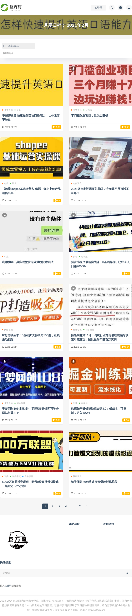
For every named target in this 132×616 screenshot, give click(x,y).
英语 (17, 110)
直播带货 (15, 476)
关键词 (8, 585)
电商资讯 (76, 183)
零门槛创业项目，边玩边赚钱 (89, 115)
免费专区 (7, 110)
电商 (5, 183)
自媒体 (83, 403)
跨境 (13, 183)
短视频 (87, 110)
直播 (5, 476)
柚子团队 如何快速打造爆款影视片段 (94, 481)
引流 (5, 256)
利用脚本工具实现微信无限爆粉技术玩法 (27, 262)
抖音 (74, 256)
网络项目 (8, 53)
